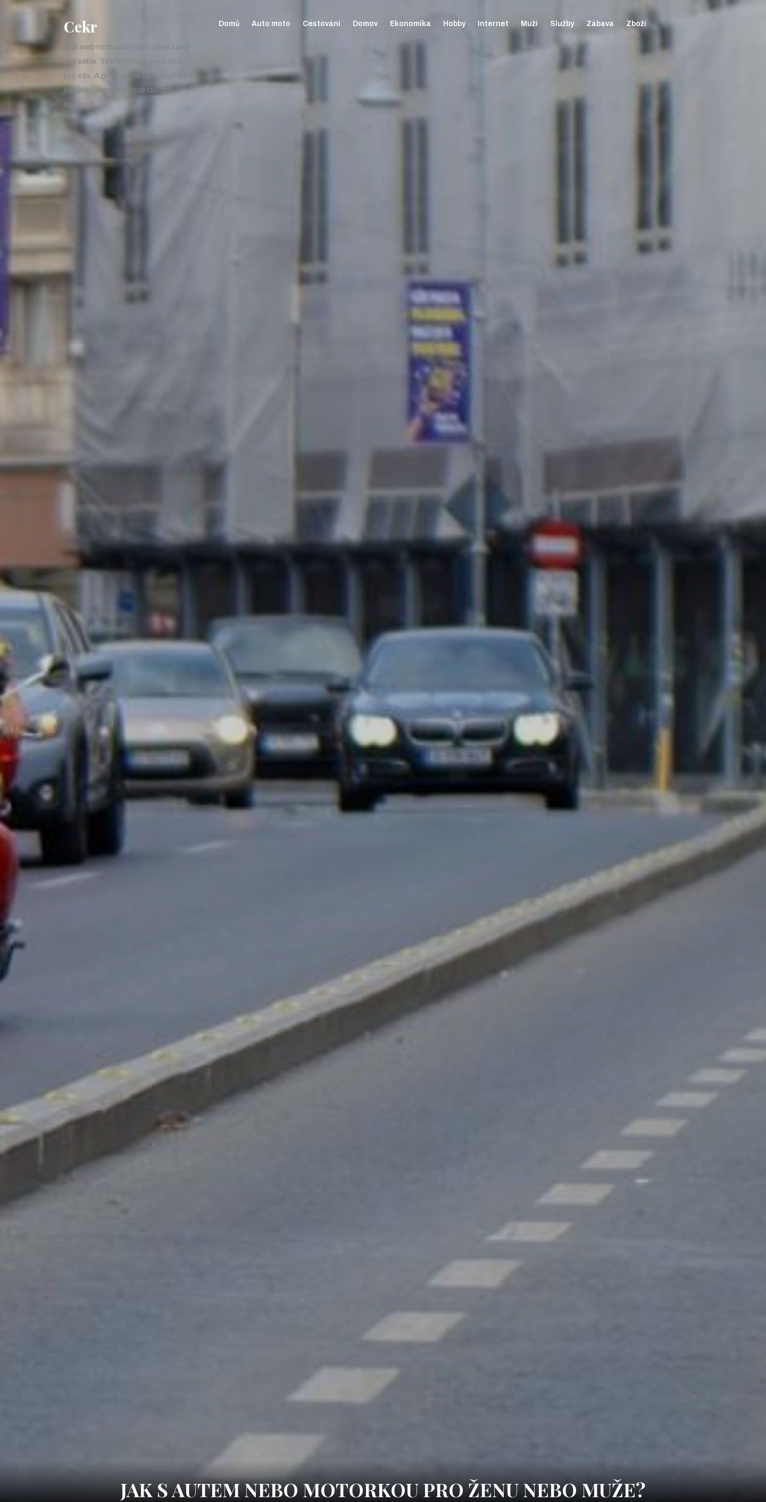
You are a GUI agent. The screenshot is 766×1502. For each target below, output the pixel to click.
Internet (493, 24)
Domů (229, 24)
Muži (529, 24)
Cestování (321, 24)
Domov (365, 24)
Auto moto (271, 24)
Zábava (600, 24)
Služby (562, 24)
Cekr (80, 26)
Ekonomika (410, 24)
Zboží (636, 24)
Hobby (454, 24)
